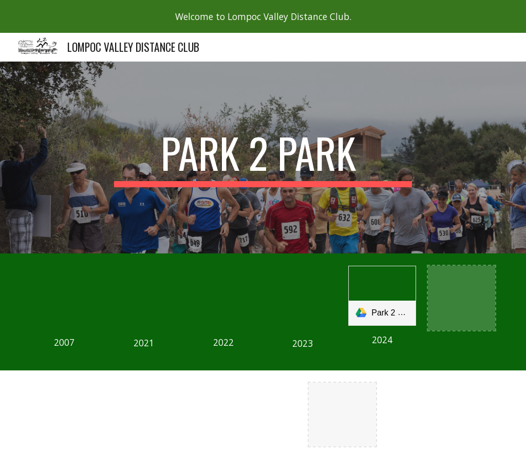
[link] (382, 296)
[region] (263, 16)
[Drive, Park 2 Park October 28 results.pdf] (302, 297)
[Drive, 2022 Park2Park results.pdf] (223, 297)
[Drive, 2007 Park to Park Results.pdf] (64, 297)
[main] (263, 157)
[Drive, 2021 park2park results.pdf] (143, 297)
